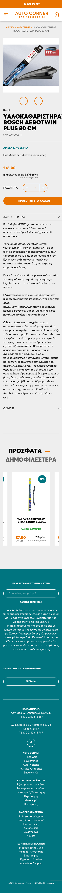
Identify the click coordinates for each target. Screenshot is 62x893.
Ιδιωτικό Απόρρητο (31, 768)
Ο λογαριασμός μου (31, 816)
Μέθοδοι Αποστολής (31, 851)
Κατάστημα (23, 27)
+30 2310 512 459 (31, 4)
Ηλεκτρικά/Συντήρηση (31, 792)
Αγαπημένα (31, 832)
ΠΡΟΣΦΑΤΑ (25, 451)
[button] (6, 15)
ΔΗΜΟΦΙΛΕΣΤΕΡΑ (31, 460)
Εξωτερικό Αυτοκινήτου (31, 784)
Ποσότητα (10, 187)
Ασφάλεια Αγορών (31, 863)
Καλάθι (31, 836)
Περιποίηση (31, 796)
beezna (50, 883)
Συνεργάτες (31, 761)
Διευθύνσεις (31, 828)
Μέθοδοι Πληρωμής (31, 847)
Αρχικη (10, 27)
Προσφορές (31, 804)
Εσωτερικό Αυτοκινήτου (31, 788)
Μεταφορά (31, 800)
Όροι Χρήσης (31, 764)
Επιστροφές (31, 855)
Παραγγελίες (31, 824)
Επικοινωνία (31, 772)
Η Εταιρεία (31, 757)
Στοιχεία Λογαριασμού (31, 820)
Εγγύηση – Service (31, 859)
